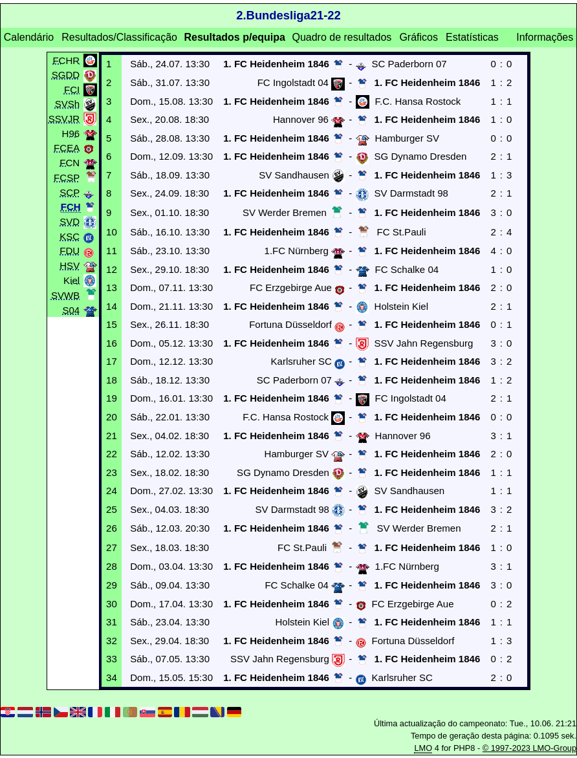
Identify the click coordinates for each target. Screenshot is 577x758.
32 (111, 640)
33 (111, 658)
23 (111, 472)
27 (111, 547)
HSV (70, 265)
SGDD (66, 74)
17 (111, 361)
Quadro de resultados (341, 37)
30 (111, 603)
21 (111, 435)
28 (111, 566)
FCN (70, 162)
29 (111, 584)
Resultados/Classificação (119, 37)
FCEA (67, 147)
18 (111, 379)
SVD (70, 221)
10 (111, 231)
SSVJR (64, 118)
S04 (71, 310)
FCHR (66, 59)
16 (111, 343)
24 (111, 490)
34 (111, 677)
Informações (544, 37)
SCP (70, 192)
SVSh (67, 103)
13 (111, 287)
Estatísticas (472, 37)
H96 (71, 132)
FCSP (67, 176)
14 (111, 306)
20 (111, 416)
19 (111, 398)
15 (111, 324)
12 (111, 269)
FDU (70, 250)
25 (111, 509)
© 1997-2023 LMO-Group (529, 748)
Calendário (29, 37)
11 (111, 250)
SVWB (65, 294)
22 (111, 453)
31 (111, 621)
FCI (72, 88)
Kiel (71, 279)
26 (111, 528)
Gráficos (418, 37)
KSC (70, 235)
